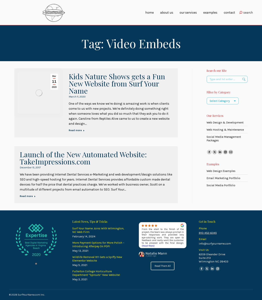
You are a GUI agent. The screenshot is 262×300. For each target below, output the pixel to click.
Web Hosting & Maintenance (225, 129)
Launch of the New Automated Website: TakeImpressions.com (83, 158)
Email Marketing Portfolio (223, 178)
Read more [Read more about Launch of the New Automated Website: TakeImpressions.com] (28, 196)
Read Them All (163, 265)
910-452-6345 (208, 233)
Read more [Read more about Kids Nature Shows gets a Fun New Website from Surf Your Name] (77, 130)
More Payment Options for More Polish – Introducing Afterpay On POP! (98, 244)
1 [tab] (36, 264)
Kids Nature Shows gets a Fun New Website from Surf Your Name (117, 83)
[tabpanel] (36, 240)
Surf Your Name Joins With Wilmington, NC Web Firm (98, 230)
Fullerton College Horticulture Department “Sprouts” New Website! (96, 273)
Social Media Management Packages (224, 138)
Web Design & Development (225, 122)
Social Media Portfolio (221, 185)
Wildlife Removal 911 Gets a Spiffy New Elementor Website (97, 258)
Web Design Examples (221, 171)
